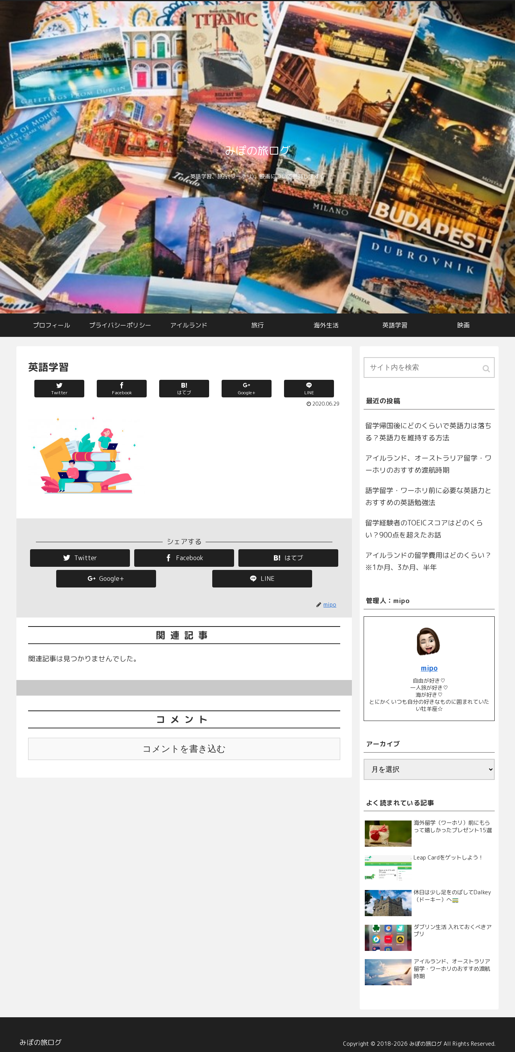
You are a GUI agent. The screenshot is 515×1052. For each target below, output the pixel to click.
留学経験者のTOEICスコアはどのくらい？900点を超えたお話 (424, 529)
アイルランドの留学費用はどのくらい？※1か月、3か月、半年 (428, 561)
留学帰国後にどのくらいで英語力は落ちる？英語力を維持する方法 (428, 432)
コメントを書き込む (184, 749)
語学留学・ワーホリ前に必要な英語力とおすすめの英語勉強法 (428, 497)
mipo (429, 668)
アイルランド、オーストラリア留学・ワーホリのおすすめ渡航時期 (428, 464)
